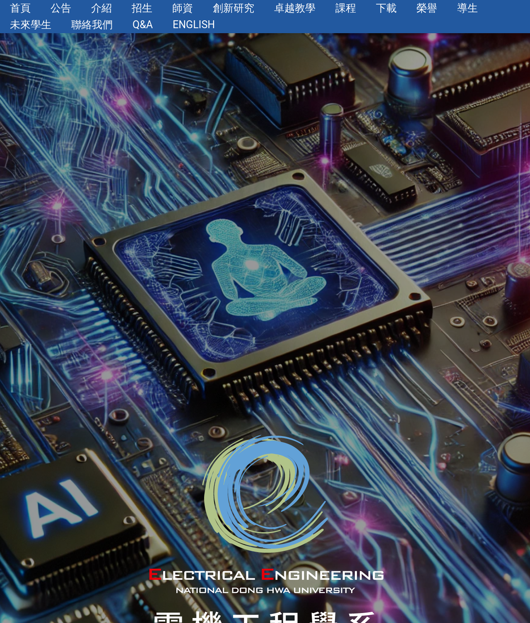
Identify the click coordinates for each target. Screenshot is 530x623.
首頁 (20, 8)
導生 (467, 8)
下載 (386, 8)
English (194, 25)
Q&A (142, 25)
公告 (61, 8)
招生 (142, 8)
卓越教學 (295, 8)
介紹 (101, 8)
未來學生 (30, 25)
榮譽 (427, 8)
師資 (182, 8)
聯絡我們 (92, 25)
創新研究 (233, 8)
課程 (345, 8)
